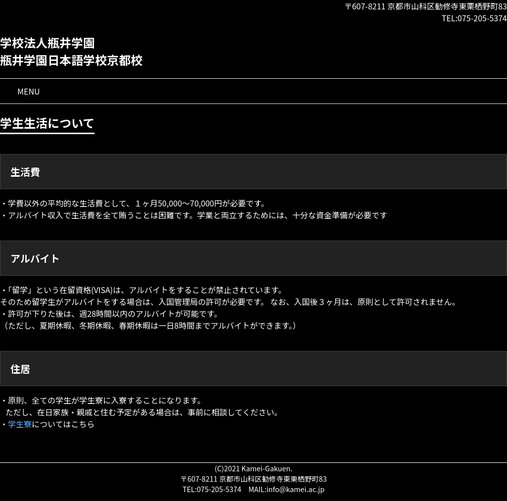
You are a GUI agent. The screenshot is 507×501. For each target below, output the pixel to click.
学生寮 (20, 424)
